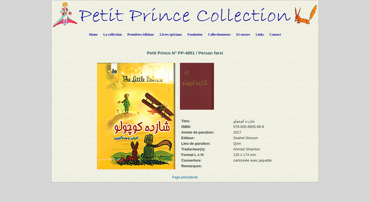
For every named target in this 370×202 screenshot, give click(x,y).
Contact (275, 34)
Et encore (243, 34)
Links (260, 34)
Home (93, 34)
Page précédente (185, 177)
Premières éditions (140, 34)
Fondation (195, 34)
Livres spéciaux (171, 34)
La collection (112, 34)
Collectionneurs (219, 34)
